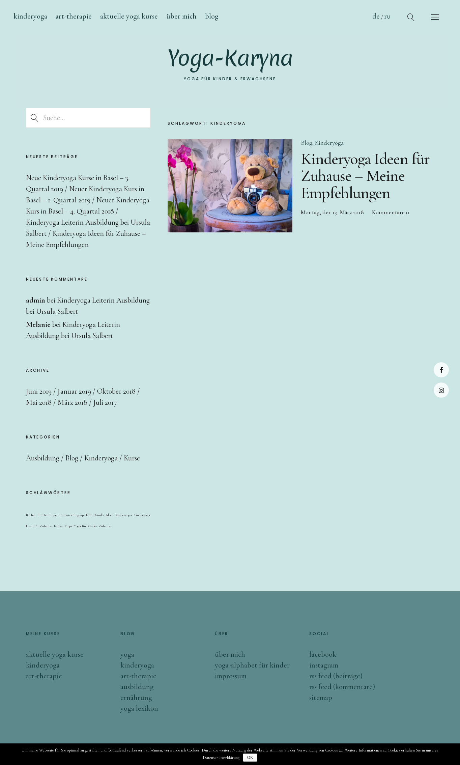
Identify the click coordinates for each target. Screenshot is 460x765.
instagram (323, 665)
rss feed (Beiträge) (336, 676)
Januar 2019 (74, 391)
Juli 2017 (105, 402)
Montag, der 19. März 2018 (332, 212)
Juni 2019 (39, 391)
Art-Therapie (138, 676)
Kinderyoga (30, 16)
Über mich (181, 16)
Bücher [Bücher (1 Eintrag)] (31, 515)
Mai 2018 (39, 402)
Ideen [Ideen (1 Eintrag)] (110, 515)
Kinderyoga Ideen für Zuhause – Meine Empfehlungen (365, 176)
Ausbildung (42, 458)
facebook (322, 654)
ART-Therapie (74, 16)
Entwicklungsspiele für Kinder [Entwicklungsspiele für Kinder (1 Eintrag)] (82, 515)
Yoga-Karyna (230, 59)
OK (250, 757)
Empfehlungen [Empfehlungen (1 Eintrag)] (48, 515)
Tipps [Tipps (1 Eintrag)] (68, 526)
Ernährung (136, 697)
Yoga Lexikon (139, 708)
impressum (231, 676)
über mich (230, 654)
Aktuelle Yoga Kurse (129, 16)
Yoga (127, 654)
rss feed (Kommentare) (342, 686)
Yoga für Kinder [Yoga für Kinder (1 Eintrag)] (85, 526)
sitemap (320, 697)
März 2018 (72, 402)
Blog (306, 142)
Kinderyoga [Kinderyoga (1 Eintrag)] (123, 515)
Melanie (38, 324)
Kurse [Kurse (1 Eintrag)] (58, 526)
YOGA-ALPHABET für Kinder (252, 665)
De (376, 16)
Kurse (132, 458)
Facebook (441, 369)
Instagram (441, 390)
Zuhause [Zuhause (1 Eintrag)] (105, 526)
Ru (387, 16)
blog (212, 16)
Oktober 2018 (116, 391)
